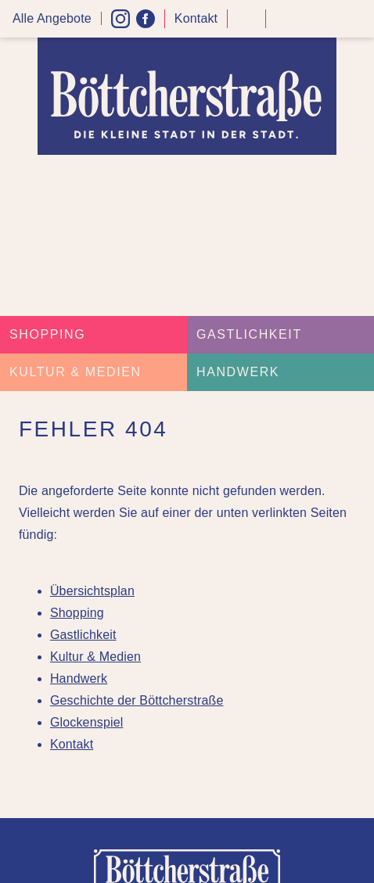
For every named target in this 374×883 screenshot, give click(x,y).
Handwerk (237, 372)
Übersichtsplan (92, 591)
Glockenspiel (87, 722)
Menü (356, 19)
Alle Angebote (52, 18)
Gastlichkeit (249, 334)
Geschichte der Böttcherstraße (137, 700)
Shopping (47, 334)
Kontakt (196, 18)
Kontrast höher (246, 24)
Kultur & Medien (75, 372)
